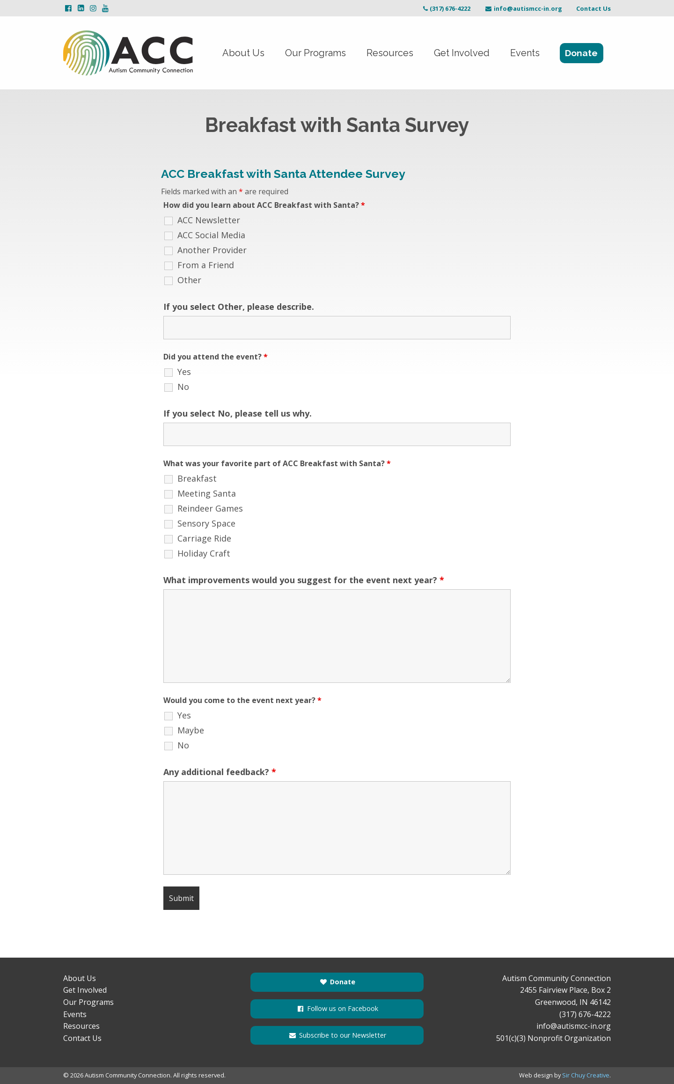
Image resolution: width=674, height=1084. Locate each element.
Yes (184, 371)
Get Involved (462, 53)
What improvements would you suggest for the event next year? (303, 580)
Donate (581, 53)
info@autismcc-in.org (523, 8)
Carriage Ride (204, 538)
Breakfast (197, 478)
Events (525, 53)
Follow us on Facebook (337, 1008)
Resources (389, 53)
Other (189, 280)
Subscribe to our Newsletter (337, 1035)
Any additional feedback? (219, 771)
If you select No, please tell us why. (237, 413)
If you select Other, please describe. (238, 306)
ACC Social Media (211, 235)
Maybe (190, 730)
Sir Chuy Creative (585, 1075)
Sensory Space (206, 523)
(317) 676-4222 (445, 8)
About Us (243, 53)
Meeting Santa (206, 493)
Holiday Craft (203, 553)
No (183, 386)
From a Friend (205, 265)
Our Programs (315, 53)
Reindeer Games (210, 508)
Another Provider (212, 250)
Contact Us (593, 8)
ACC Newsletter (208, 220)
